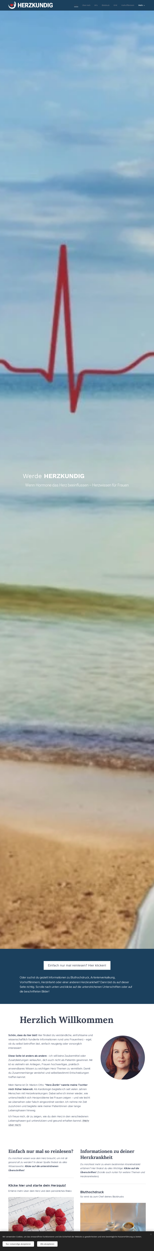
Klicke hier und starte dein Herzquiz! (37, 1185)
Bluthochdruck (92, 1192)
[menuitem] (73, 5)
